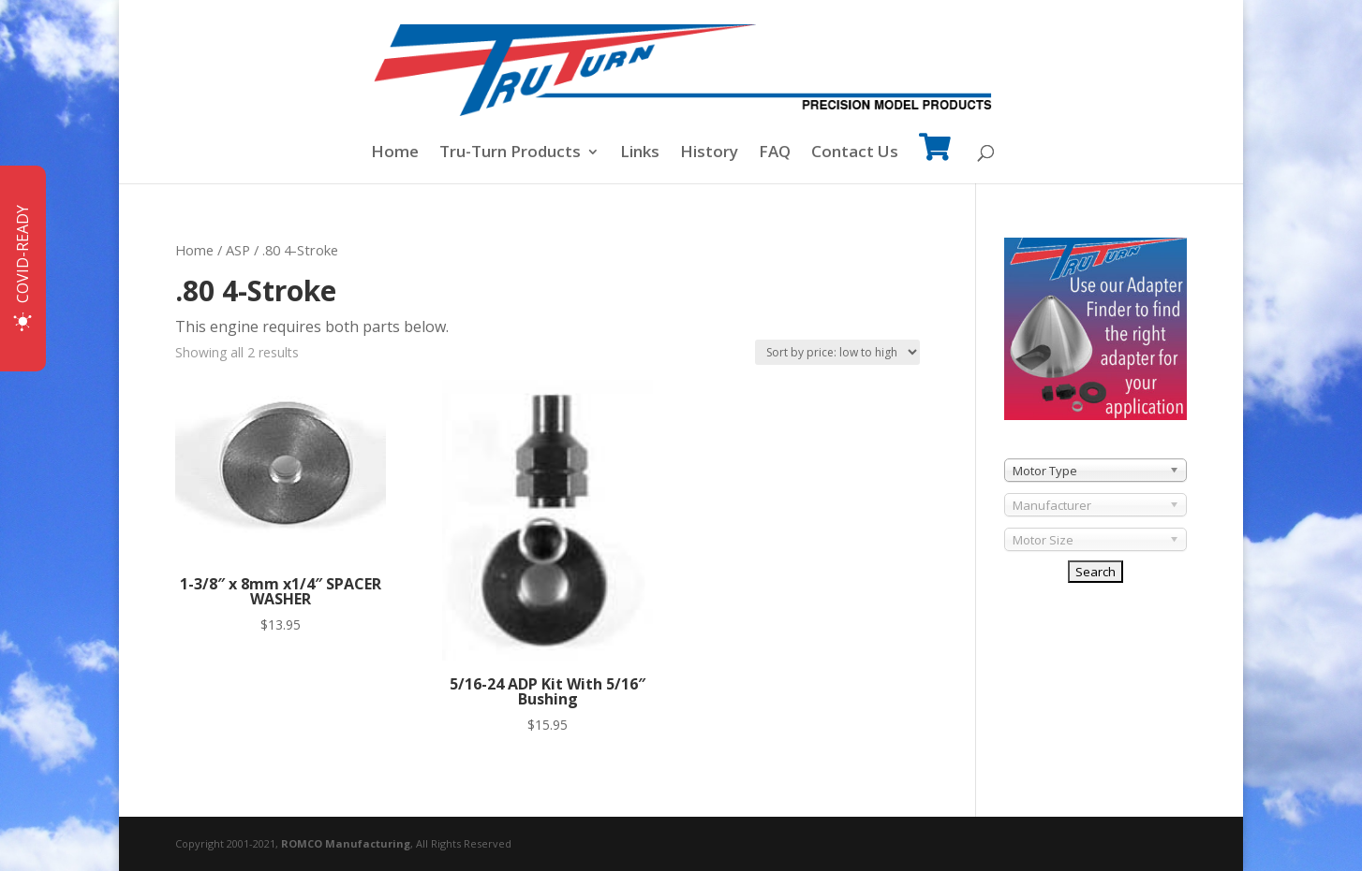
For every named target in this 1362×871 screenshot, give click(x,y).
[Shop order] (837, 352)
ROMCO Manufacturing (345, 843)
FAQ (775, 153)
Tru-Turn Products (510, 153)
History (709, 153)
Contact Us (854, 153)
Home (395, 153)
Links (639, 153)
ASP (238, 249)
